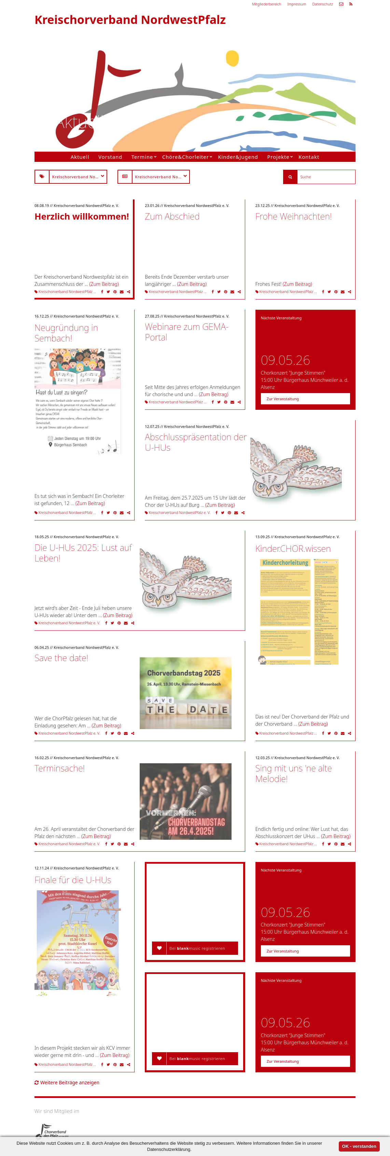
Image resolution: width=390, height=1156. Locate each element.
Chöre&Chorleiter (185, 156)
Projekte (278, 156)
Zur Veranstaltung (283, 398)
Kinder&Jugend (238, 156)
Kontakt (308, 156)
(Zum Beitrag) (104, 284)
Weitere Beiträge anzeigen (66, 1082)
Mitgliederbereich (266, 4)
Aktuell (80, 156)
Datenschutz (322, 4)
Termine (142, 156)
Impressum (296, 4)
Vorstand (110, 156)
